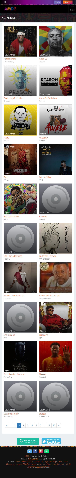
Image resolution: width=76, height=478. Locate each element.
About (17, 461)
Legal (46, 461)
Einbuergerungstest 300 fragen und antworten (25, 464)
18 (54, 425)
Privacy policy (27, 461)
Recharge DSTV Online (59, 461)
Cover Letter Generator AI (57, 464)
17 (49, 425)
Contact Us (38, 461)
